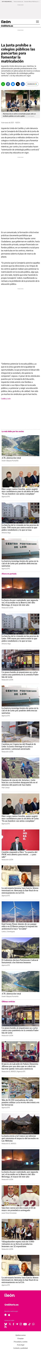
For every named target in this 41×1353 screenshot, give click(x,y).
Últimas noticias (8, 1001)
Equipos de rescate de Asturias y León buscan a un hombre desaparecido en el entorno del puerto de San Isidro (20, 782)
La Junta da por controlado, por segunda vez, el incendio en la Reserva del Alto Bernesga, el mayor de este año (20, 602)
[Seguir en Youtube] (25, 1324)
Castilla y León (6, 399)
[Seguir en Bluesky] (5, 1324)
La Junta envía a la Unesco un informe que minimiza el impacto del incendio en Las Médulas (20, 1138)
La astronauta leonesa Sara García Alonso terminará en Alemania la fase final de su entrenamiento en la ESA (20, 890)
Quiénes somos (21, 1335)
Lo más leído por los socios (13, 431)
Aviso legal (20, 1345)
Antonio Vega (6, 533)
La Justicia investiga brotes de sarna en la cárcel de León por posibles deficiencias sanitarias (20, 563)
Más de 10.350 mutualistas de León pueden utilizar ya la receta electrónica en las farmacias (20, 1102)
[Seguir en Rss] (5, 1326)
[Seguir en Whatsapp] (33, 1324)
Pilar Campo (6, 787)
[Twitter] (18, 84)
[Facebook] (8, 84)
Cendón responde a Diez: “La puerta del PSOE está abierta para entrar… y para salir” (19, 854)
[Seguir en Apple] (9, 1315)
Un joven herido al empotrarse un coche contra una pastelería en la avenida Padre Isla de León (20, 674)
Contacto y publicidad (20, 1348)
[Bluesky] (13, 84)
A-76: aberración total (11, 458)
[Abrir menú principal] (37, 22)
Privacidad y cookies (20, 1342)
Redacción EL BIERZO (9, 1071)
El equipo (20, 1338)
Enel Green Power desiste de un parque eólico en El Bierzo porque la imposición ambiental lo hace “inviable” (20, 926)
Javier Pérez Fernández (9, 1213)
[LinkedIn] (23, 84)
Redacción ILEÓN (7, 608)
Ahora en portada (9, 574)
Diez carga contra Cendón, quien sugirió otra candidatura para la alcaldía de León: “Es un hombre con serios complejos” (20, 491)
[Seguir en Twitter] (10, 1324)
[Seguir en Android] (5, 1315)
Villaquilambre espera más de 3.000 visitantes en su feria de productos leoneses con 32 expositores (18, 1244)
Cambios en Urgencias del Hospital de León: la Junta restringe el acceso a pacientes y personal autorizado (19, 746)
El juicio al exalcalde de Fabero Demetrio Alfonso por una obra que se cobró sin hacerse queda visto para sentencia (20, 1066)
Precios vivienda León (18, 1)
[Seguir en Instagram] (21, 1324)
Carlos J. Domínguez (8, 931)
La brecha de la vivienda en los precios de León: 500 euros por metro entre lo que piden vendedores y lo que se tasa (20, 527)
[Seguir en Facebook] (13, 1324)
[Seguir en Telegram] (17, 1324)
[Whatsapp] (3, 84)
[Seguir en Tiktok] (29, 1324)
